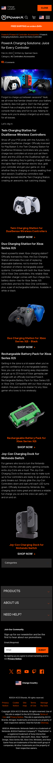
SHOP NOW (25, 237)
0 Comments (9, 62)
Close (44, 8)
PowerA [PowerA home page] (4, 35)
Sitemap (44, 723)
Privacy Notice (14, 659)
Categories (11, 563)
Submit (42, 650)
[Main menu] (48, 17)
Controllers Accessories (24, 57)
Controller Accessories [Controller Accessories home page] (28, 35)
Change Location (11, 8)
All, (11, 57)
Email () (11, 643)
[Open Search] (26, 17)
